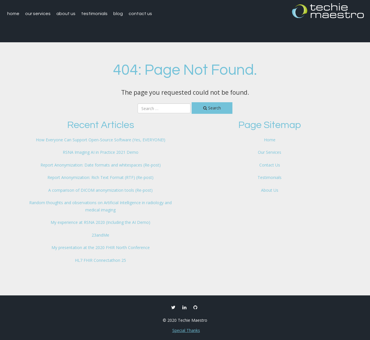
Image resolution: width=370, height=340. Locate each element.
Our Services (38, 13)
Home (13, 13)
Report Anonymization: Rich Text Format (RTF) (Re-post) (100, 177)
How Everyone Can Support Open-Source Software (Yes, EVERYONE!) (100, 139)
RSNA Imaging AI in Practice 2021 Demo (100, 152)
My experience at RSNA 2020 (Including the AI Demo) (100, 222)
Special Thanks (186, 330)
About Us (65, 13)
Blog (118, 13)
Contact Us (140, 13)
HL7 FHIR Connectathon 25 (100, 260)
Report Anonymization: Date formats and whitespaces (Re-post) (100, 165)
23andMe (100, 235)
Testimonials (94, 13)
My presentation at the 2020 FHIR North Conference (100, 247)
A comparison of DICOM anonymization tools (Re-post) (100, 190)
